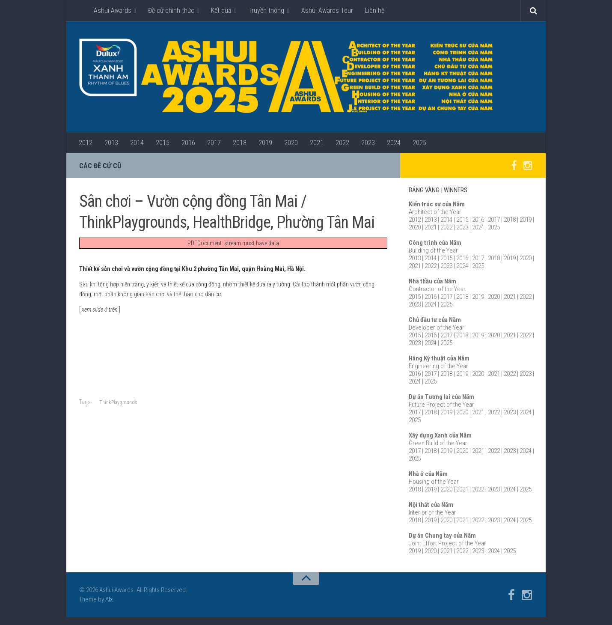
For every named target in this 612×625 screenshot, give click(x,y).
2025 (419, 143)
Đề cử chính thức (171, 10)
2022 (342, 143)
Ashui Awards (112, 10)
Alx (109, 600)
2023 (368, 143)
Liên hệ (374, 10)
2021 (317, 143)
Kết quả (221, 10)
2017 (214, 143)
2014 (137, 143)
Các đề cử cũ (100, 166)
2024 (394, 143)
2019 (265, 143)
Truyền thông (266, 10)
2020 (291, 143)
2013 (111, 143)
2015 (162, 143)
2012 (85, 143)
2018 (240, 143)
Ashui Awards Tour (327, 10)
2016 (188, 143)
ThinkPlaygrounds (118, 402)
